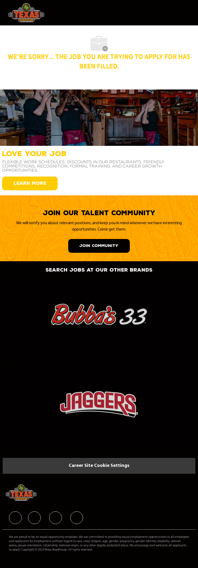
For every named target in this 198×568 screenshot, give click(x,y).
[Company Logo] (26, 12)
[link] (99, 318)
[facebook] (15, 517)
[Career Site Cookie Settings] (99, 466)
